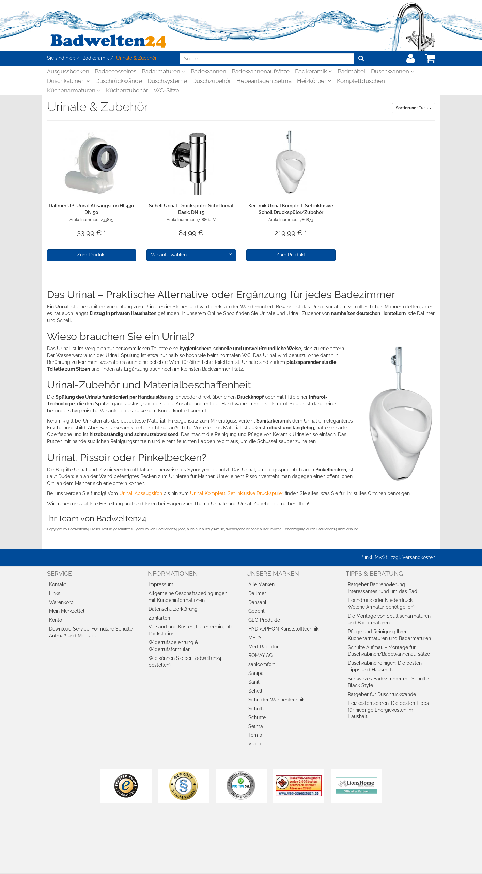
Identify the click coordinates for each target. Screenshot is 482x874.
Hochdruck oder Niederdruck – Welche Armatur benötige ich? (382, 603)
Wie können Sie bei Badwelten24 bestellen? (185, 661)
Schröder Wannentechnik (276, 699)
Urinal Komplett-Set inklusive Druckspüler (236, 493)
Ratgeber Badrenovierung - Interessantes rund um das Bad (382, 588)
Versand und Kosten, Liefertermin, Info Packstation (191, 630)
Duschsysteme (167, 80)
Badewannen (208, 71)
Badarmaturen (163, 71)
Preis (414, 108)
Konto (55, 620)
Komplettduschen (361, 80)
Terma (255, 735)
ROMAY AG (260, 655)
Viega (254, 743)
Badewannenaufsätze (261, 71)
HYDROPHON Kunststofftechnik (283, 629)
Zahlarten (159, 618)
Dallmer (257, 593)
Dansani (257, 602)
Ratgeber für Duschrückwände (382, 694)
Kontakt (57, 584)
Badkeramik (313, 71)
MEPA (254, 637)
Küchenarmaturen (73, 90)
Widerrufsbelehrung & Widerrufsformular (173, 646)
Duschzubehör (211, 80)
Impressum (161, 584)
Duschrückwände (118, 80)
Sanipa (256, 673)
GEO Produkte (264, 620)
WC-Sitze (166, 90)
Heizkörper (314, 80)
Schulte (256, 708)
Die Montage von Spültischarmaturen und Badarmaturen (389, 619)
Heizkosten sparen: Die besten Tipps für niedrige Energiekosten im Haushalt (388, 710)
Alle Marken (261, 584)
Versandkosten (418, 557)
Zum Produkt (91, 254)
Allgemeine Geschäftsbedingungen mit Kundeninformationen (188, 597)
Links (54, 593)
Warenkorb (61, 602)
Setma (255, 726)
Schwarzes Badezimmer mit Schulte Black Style (388, 682)
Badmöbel (352, 71)
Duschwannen (392, 71)
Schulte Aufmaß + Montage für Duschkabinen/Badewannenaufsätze (389, 651)
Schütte (257, 717)
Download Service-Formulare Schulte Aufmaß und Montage (91, 632)
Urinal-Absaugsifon (140, 493)
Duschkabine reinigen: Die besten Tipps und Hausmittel (385, 666)
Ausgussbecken (68, 71)
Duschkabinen (68, 80)
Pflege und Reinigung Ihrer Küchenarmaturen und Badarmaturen (389, 635)
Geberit (256, 611)
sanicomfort (261, 664)
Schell (255, 691)
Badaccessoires (115, 71)
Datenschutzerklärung (173, 609)
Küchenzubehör (127, 90)
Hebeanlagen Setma (264, 80)
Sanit (254, 682)
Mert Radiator (263, 646)
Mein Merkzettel (66, 611)
